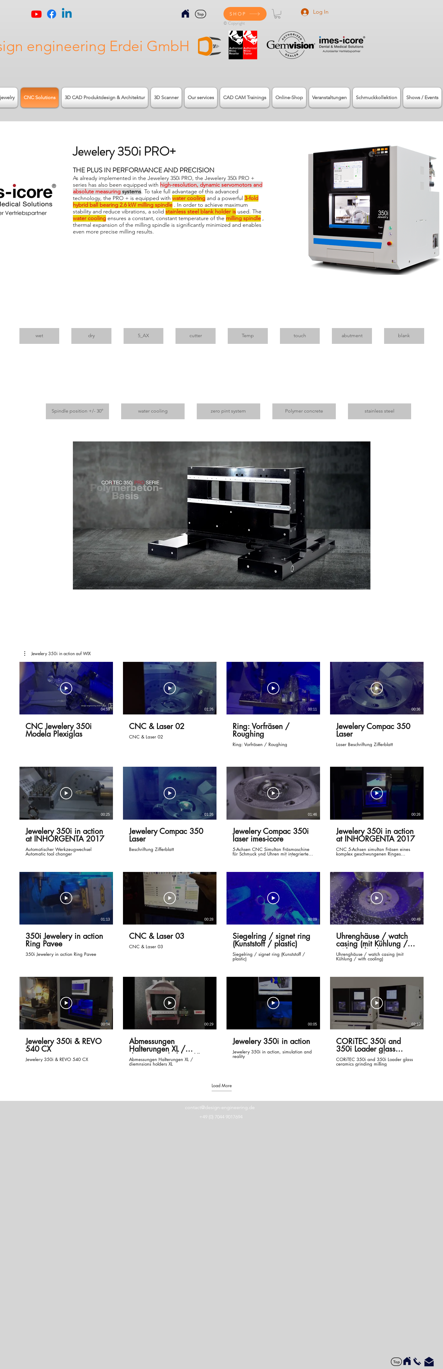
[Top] (200, 14)
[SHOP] (245, 14)
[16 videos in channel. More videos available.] (221, 864)
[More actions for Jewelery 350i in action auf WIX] (57, 653)
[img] (39, 322)
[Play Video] (66, 688)
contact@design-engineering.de (220, 1107)
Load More (222, 1085)
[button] (277, 14)
